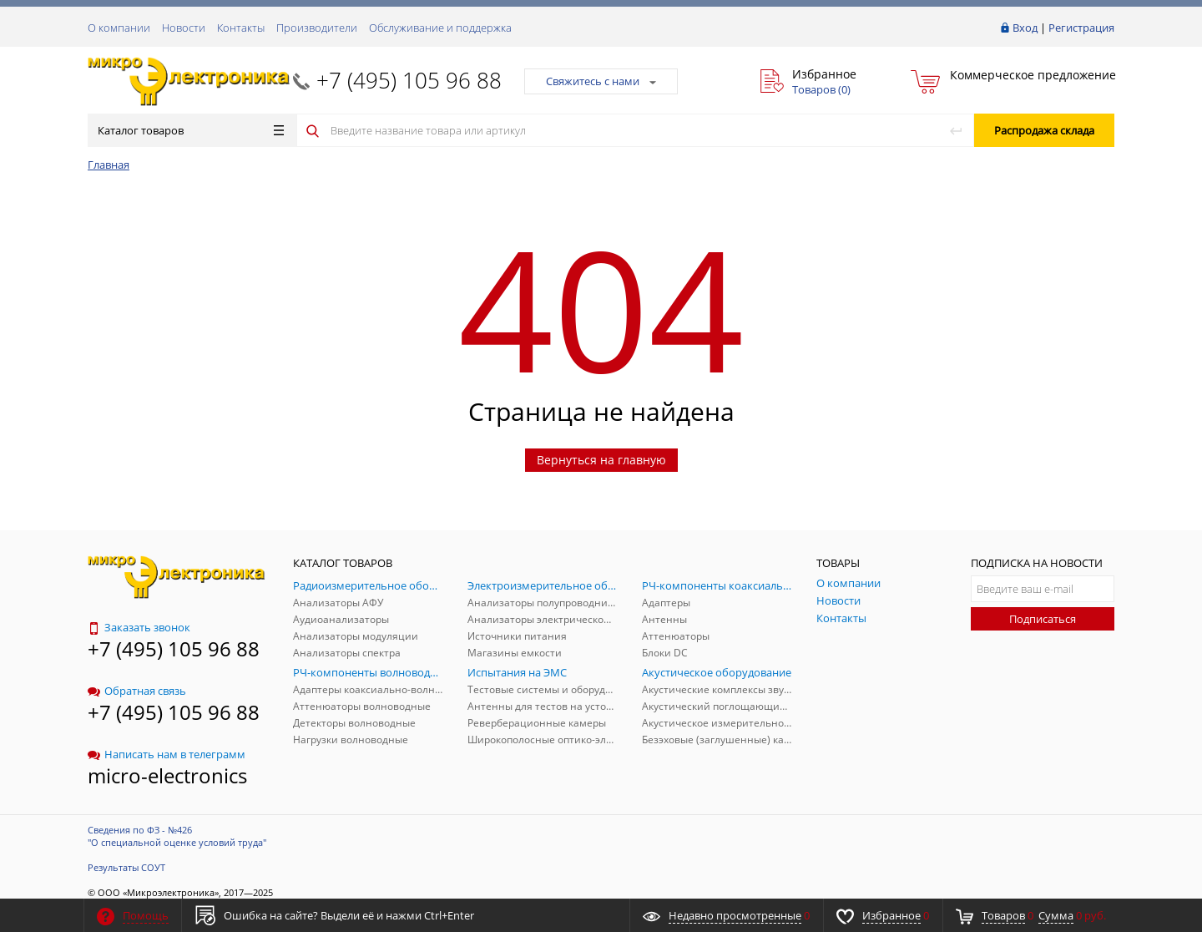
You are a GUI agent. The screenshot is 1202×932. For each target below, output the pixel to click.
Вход (1025, 27)
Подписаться (1042, 618)
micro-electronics (167, 775)
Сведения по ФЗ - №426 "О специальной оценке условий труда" (177, 835)
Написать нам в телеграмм (166, 754)
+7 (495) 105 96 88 (409, 80)
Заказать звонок (139, 627)
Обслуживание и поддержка (440, 27)
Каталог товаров (191, 130)
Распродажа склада (1044, 130)
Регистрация (1081, 27)
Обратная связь (137, 690)
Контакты (241, 27)
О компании (119, 27)
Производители (316, 27)
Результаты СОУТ (126, 867)
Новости (183, 27)
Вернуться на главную (601, 460)
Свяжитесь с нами (601, 81)
